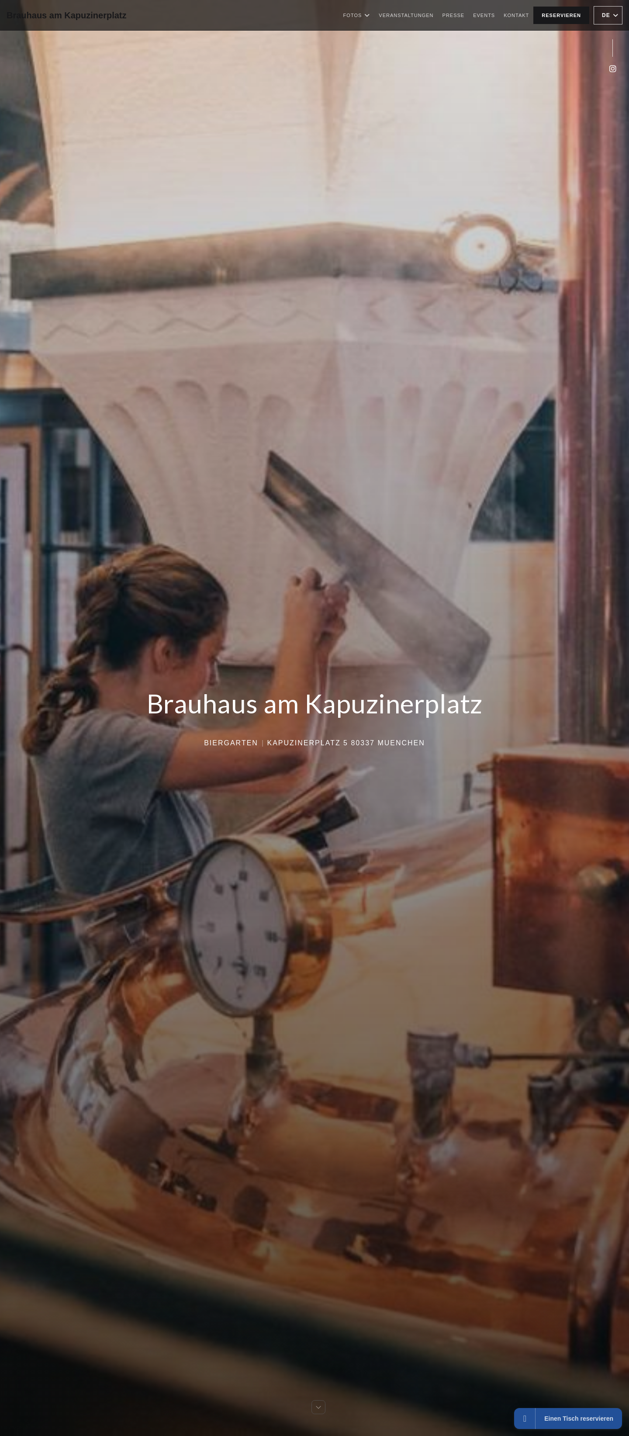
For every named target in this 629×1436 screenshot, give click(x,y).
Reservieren (561, 15)
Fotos (356, 15)
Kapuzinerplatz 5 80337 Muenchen (346, 743)
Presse (453, 15)
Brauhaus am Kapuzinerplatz (67, 15)
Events (484, 15)
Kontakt (516, 15)
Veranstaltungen (406, 15)
